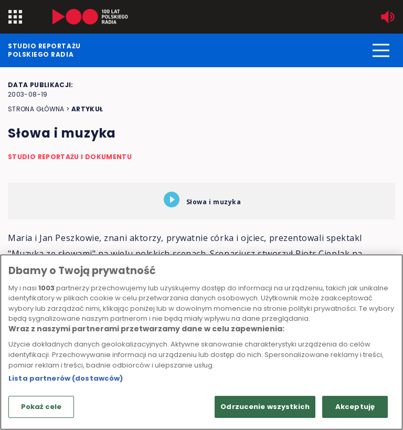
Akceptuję (355, 407)
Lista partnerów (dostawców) (65, 378)
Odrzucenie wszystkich (265, 407)
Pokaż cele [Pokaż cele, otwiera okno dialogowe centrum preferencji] (41, 407)
